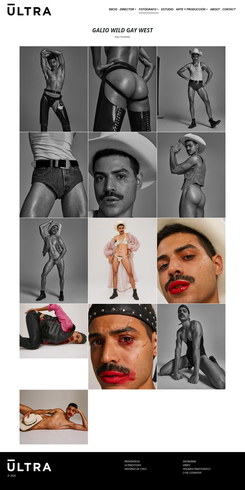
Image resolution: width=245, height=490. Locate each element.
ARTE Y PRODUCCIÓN (190, 9)
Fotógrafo (147, 9)
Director (127, 9)
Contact (229, 9)
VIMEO (186, 465)
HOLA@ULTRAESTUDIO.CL (197, 469)
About (215, 9)
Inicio (113, 9)
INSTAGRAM (189, 461)
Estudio (167, 9)
